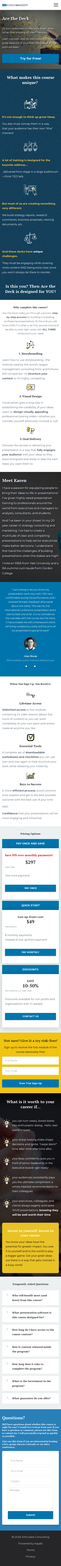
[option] (30, 625)
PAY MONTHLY (30, 952)
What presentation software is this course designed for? (31, 1315)
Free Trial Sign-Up (30, 1083)
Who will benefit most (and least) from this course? (29, 1298)
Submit (30, 1515)
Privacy (30, 1556)
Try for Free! (30, 58)
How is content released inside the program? (31, 1349)
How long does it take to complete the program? (27, 1366)
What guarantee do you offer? (31, 1398)
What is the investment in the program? (31, 1383)
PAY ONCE (30, 888)
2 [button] (30, 666)
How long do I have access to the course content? (33, 1332)
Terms (30, 1550)
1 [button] (26, 666)
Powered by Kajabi (30, 1543)
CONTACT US (30, 1016)
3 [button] (35, 666)
